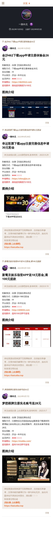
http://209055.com (21, 310)
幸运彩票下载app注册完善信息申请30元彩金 (22, 130)
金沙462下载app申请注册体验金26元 (19, 41)
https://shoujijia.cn (21, 178)
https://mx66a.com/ (21, 441)
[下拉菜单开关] (26, 3)
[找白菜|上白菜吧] (12, 243)
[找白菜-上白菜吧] (12, 502)
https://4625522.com (22, 82)
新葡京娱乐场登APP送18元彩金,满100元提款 (22, 261)
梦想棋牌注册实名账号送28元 (16, 389)
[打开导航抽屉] (3, 3)
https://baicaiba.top (13, 247)
